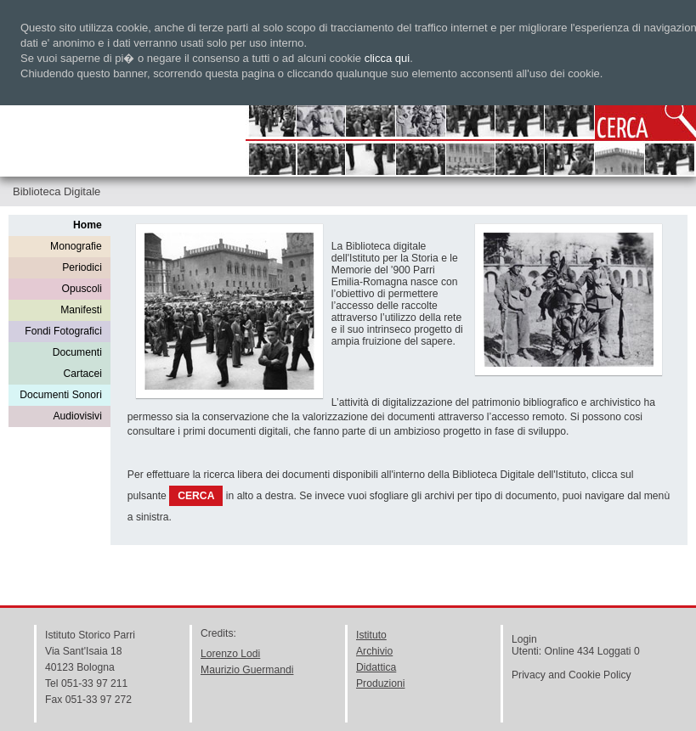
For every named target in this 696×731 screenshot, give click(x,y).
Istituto (371, 635)
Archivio (374, 651)
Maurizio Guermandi (247, 670)
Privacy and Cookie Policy (571, 675)
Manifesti (81, 310)
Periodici (82, 267)
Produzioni (380, 683)
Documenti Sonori (61, 395)
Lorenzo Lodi (230, 654)
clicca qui (387, 58)
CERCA (196, 496)
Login (524, 639)
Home (87, 225)
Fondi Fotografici (63, 331)
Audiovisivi (77, 416)
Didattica (376, 667)
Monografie (76, 246)
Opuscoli (82, 289)
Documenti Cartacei (77, 363)
